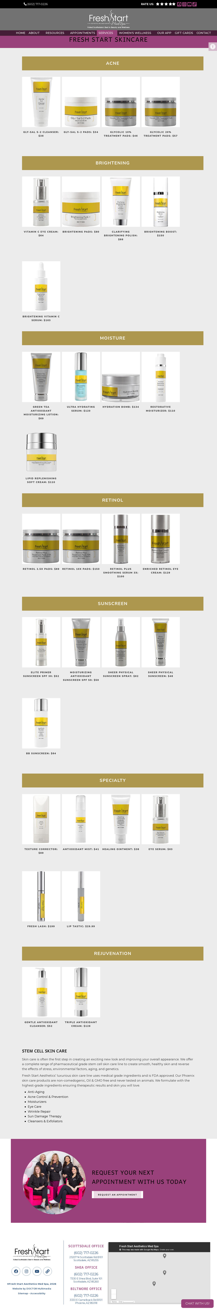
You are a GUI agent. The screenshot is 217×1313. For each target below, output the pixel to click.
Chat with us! (197, 1303)
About (34, 33)
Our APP (164, 33)
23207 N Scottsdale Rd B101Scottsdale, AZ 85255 (86, 1259)
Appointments (82, 33)
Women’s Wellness (135, 33)
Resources (55, 33)
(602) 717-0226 (37, 4)
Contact (203, 33)
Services (105, 33)
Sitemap (23, 1293)
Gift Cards (184, 33)
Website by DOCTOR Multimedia (31, 1288)
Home (20, 33)
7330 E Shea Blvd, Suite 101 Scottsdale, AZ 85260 (86, 1280)
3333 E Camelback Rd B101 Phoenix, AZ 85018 (86, 1301)
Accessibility (37, 1293)
